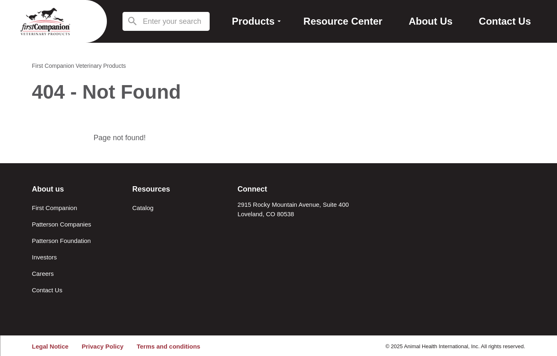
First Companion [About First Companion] (54, 207)
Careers (43, 273)
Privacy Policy (103, 346)
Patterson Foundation (61, 240)
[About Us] (430, 21)
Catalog (143, 207)
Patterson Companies (61, 224)
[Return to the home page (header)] (45, 21)
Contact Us (47, 290)
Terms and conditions (168, 346)
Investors (44, 257)
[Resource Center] (343, 21)
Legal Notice (50, 346)
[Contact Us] (505, 21)
